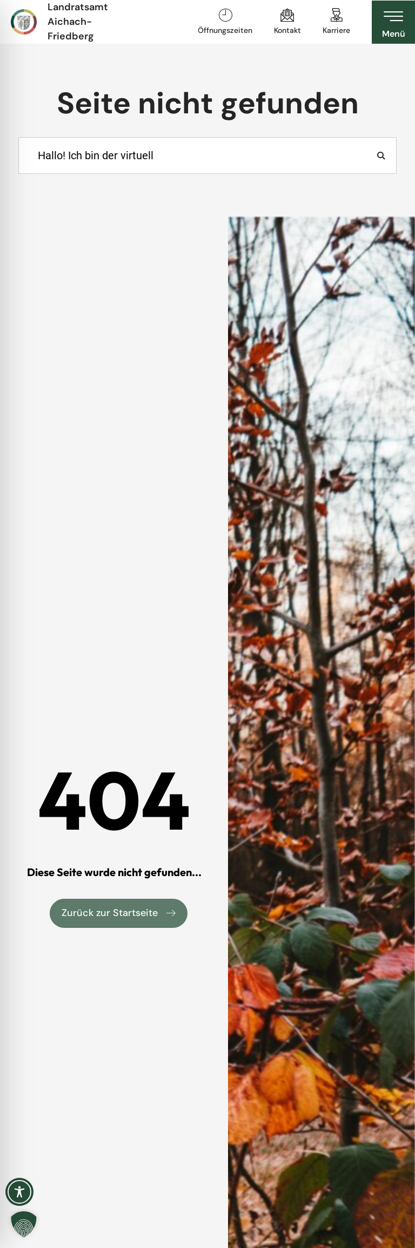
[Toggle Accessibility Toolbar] (19, 1192)
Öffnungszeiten (225, 30)
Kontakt (287, 30)
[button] (24, 1224)
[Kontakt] (287, 15)
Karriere (336, 30)
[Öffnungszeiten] (225, 15)
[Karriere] (337, 15)
